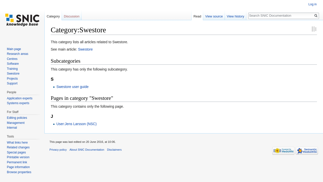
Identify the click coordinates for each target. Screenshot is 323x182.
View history (235, 16)
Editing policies (17, 118)
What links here (17, 142)
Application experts (19, 98)
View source (214, 16)
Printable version (18, 157)
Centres (12, 59)
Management (15, 123)
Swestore (85, 49)
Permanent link (17, 162)
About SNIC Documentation (87, 149)
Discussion (71, 16)
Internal (12, 127)
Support (12, 83)
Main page (14, 49)
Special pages (16, 152)
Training (12, 69)
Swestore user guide (72, 87)
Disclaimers (114, 149)
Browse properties (19, 172)
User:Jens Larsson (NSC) (76, 124)
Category (53, 16)
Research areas (17, 54)
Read (197, 16)
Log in (312, 4)
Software (13, 63)
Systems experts (18, 103)
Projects (12, 78)
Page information (18, 167)
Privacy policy (58, 149)
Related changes (18, 147)
